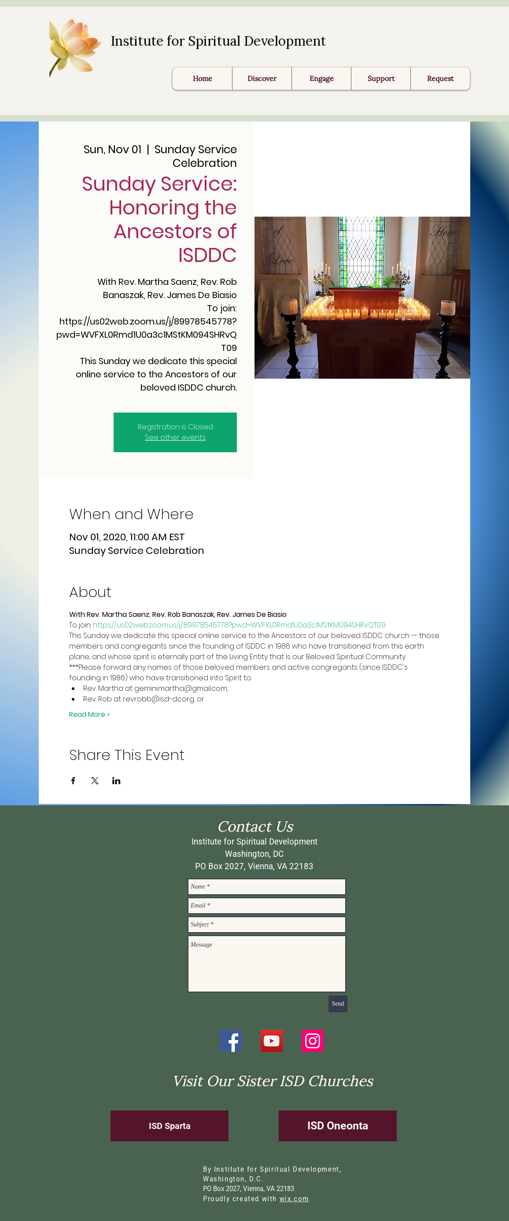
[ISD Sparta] (170, 1125)
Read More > (89, 714)
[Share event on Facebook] (73, 780)
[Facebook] (231, 1041)
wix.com (294, 1199)
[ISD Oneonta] (338, 1125)
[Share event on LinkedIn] (116, 780)
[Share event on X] (95, 780)
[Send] (337, 1004)
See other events (175, 437)
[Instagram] (313, 1041)
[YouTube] (272, 1041)
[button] (440, 78)
